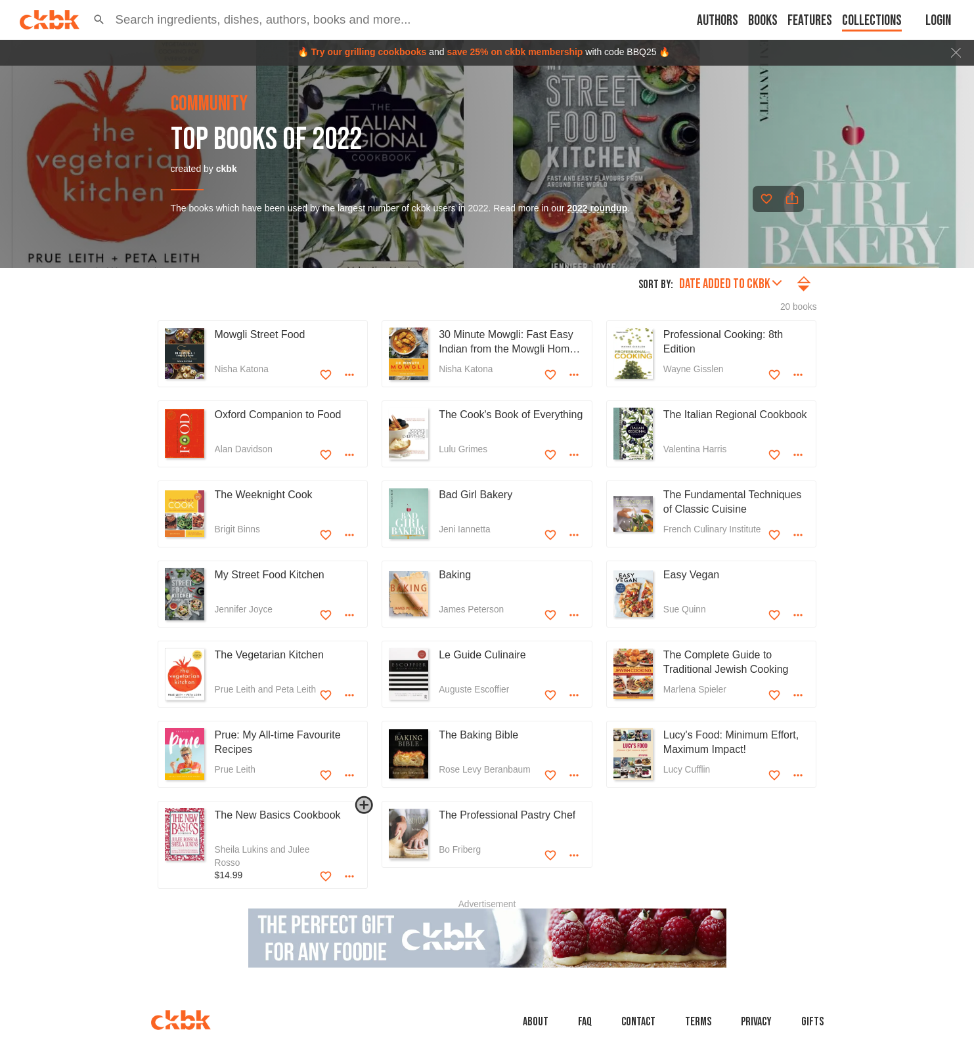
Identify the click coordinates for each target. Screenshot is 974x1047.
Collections (872, 21)
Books (763, 21)
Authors (717, 21)
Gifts (812, 1022)
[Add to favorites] (766, 199)
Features (809, 21)
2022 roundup (597, 208)
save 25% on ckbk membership (515, 52)
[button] (99, 19)
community (209, 104)
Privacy (756, 1022)
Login (938, 21)
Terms (698, 1022)
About (535, 1022)
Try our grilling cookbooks (368, 52)
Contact (638, 1022)
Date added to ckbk (730, 284)
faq (585, 1022)
